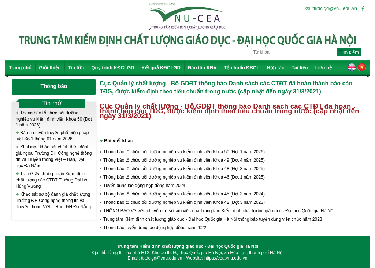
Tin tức (76, 67)
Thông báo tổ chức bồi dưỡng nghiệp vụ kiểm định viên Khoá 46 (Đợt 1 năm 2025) (184, 177)
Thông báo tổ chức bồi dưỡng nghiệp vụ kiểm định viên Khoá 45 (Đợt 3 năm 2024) (184, 194)
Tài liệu (300, 67)
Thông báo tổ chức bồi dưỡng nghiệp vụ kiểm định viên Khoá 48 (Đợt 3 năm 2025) (184, 168)
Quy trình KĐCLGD (112, 67)
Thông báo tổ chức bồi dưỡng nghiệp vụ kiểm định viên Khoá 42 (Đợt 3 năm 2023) (184, 202)
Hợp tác (275, 67)
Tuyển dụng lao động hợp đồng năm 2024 (144, 185)
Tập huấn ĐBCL (241, 67)
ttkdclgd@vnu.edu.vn (334, 8)
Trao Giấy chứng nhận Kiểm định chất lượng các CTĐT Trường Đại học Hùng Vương (53, 180)
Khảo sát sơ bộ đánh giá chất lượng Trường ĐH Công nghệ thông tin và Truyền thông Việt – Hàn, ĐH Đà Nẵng (53, 200)
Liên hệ (323, 67)
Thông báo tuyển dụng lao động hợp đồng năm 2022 (154, 227)
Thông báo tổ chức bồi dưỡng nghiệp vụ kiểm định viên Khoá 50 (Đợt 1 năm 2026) (54, 119)
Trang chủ (20, 67)
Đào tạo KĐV (202, 67)
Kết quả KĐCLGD (160, 67)
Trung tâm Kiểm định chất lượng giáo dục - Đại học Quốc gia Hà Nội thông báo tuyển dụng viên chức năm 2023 (212, 219)
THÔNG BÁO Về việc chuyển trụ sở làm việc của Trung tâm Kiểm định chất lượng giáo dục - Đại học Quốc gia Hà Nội (218, 210)
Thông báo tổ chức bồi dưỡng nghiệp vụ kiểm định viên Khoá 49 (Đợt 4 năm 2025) (184, 160)
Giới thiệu (50, 67)
